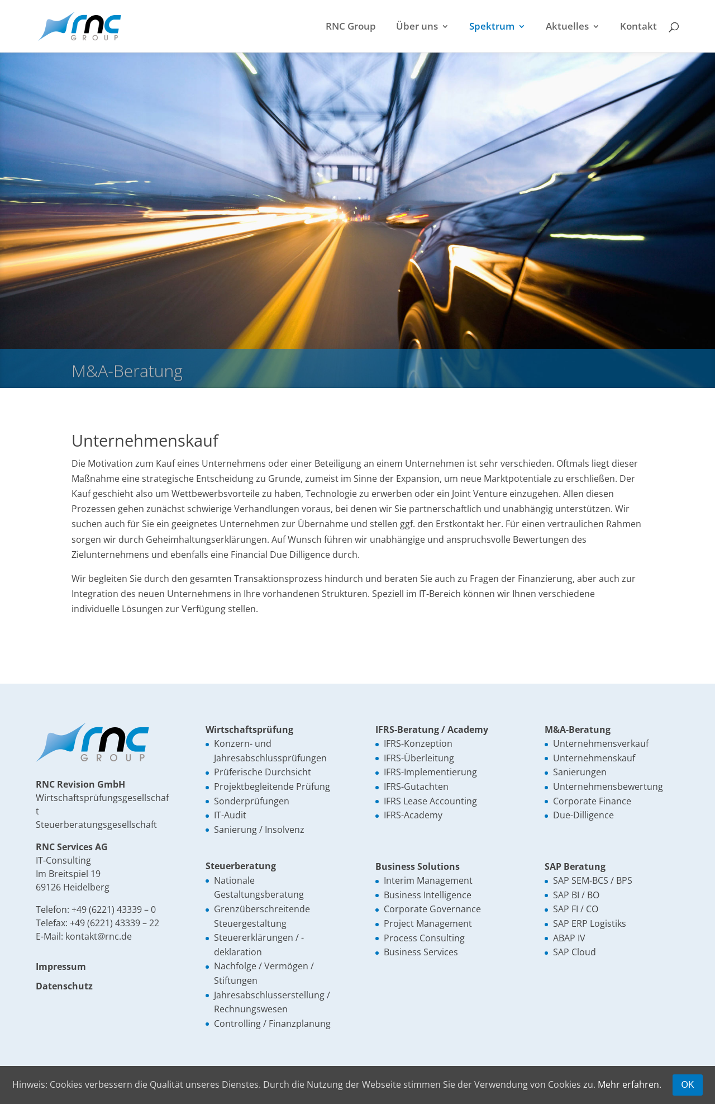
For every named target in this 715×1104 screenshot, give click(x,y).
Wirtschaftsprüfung (249, 729)
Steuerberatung (241, 866)
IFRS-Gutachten (416, 786)
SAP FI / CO (575, 909)
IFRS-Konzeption (418, 743)
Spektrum (491, 27)
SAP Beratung (575, 866)
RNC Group (351, 27)
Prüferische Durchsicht (262, 772)
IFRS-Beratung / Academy (431, 729)
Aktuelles (567, 27)
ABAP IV (569, 938)
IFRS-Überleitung (419, 758)
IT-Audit (230, 815)
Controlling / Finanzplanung (272, 1023)
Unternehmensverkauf (601, 743)
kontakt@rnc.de (98, 936)
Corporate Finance (592, 801)
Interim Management (428, 880)
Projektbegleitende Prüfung (272, 786)
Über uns (417, 27)
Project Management (428, 923)
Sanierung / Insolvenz (259, 829)
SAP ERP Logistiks (589, 923)
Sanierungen (580, 772)
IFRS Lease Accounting (430, 801)
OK (687, 1084)
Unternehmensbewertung (608, 786)
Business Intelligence (427, 895)
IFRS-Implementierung (430, 772)
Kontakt (638, 27)
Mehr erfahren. (629, 1084)
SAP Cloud (574, 952)
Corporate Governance (432, 909)
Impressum (61, 966)
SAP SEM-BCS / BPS (592, 880)
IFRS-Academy (413, 815)
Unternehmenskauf (594, 758)
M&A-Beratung (578, 729)
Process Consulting (424, 938)
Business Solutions (417, 866)
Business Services (421, 952)
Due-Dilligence (583, 815)
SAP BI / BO (576, 895)
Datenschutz (64, 986)
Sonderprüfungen (251, 801)
